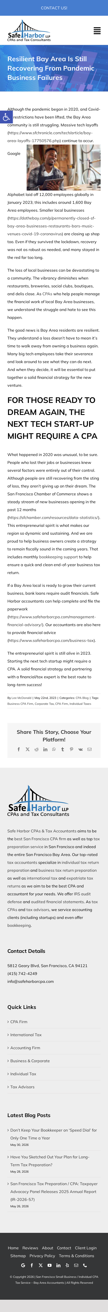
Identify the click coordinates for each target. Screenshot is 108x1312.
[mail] (76, 1265)
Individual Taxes (80, 704)
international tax (42, 878)
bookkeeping (19, 925)
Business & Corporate (30, 1060)
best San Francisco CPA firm (40, 838)
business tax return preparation (67, 870)
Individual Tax (23, 1073)
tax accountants (22, 862)
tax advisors (37, 909)
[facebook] (32, 1265)
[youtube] (50, 1265)
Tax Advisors (22, 1086)
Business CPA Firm (20, 704)
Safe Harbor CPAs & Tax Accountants (41, 830)
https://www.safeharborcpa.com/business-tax (51, 640)
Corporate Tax (44, 704)
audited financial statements (57, 901)
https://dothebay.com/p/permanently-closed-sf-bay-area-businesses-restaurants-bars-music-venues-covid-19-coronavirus (51, 226)
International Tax (26, 1034)
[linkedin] (58, 1265)
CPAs (47, 293)
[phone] (85, 1265)
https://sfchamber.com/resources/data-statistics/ (53, 517)
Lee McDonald (21, 698)
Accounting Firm (25, 1047)
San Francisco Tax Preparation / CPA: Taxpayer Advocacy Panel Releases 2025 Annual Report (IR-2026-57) (54, 1191)
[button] (6, 117)
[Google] (23, 1265)
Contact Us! (54, 7)
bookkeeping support (58, 556)
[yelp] (67, 1265)
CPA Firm (61, 704)
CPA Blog (82, 698)
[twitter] (41, 1265)
